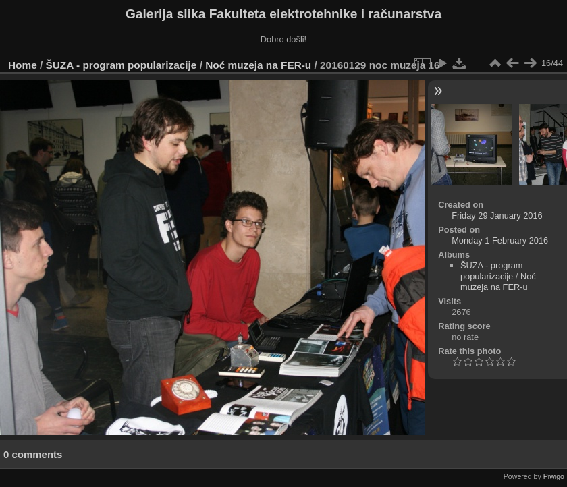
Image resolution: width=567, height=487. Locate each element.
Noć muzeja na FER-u (258, 65)
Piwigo (553, 476)
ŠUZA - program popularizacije (121, 65)
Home (22, 65)
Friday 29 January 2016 (497, 215)
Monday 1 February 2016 (500, 240)
